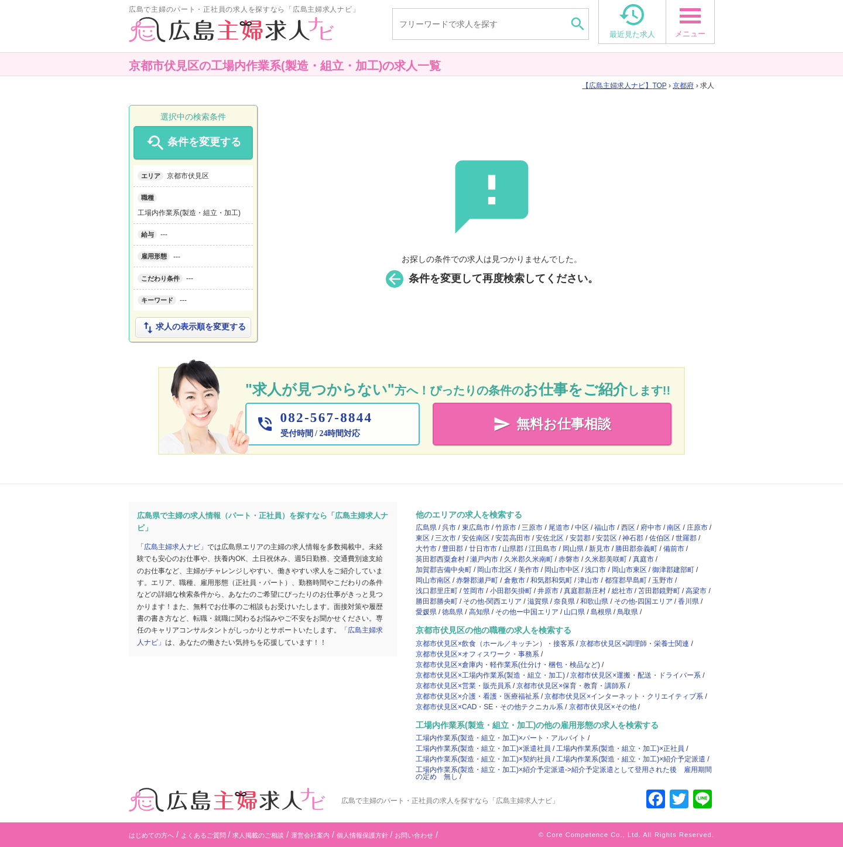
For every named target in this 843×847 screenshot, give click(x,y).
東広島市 (476, 527)
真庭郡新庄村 (585, 591)
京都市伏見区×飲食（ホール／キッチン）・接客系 (495, 643)
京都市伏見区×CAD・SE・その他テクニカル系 (489, 707)
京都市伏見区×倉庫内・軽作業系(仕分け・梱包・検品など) (508, 665)
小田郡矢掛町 (511, 591)
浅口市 (595, 570)
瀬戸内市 (484, 559)
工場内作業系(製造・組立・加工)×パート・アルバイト (501, 738)
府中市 (651, 527)
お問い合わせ (414, 835)
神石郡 (632, 538)
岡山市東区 (629, 570)
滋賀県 (538, 601)
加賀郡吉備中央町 (444, 570)
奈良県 (564, 601)
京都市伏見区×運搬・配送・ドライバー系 (635, 675)
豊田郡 (452, 549)
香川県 (688, 601)
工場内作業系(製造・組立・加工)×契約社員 (483, 759)
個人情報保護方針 (362, 835)
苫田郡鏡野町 (659, 591)
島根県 (601, 612)
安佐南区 (476, 538)
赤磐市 (569, 559)
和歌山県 (594, 601)
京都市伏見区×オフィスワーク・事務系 (477, 654)
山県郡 (512, 549)
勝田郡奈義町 (636, 549)
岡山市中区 (562, 570)
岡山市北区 (494, 570)
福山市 (604, 527)
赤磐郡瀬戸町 (477, 580)
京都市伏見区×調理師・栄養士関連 (634, 643)
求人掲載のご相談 (258, 835)
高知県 (479, 612)
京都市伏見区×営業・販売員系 (463, 686)
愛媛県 (426, 612)
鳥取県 (627, 612)
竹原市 (505, 527)
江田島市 (543, 549)
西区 (628, 527)
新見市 (599, 549)
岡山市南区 (433, 580)
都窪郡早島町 (626, 580)
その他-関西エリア (492, 601)
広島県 (426, 527)
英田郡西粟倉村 (440, 559)
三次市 (445, 538)
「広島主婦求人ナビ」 (172, 547)
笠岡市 (473, 591)
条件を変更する (193, 143)
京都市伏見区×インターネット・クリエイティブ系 (623, 696)
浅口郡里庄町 (437, 591)
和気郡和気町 (551, 580)
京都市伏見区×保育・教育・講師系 (571, 686)
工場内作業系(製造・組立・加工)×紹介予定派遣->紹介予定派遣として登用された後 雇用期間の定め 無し (564, 773)
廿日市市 (483, 549)
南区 (674, 527)
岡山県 (573, 549)
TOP (624, 85)
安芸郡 (580, 538)
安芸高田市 (512, 538)
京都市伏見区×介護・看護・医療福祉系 (477, 696)
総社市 (622, 591)
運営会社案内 (310, 835)
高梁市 (696, 591)
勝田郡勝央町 (437, 601)
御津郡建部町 (673, 570)
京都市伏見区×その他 (602, 707)
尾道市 (559, 527)
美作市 (528, 570)
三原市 (532, 527)
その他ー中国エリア (526, 612)
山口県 (574, 612)
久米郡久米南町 (528, 559)
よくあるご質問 (203, 835)
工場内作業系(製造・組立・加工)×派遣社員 (483, 748)
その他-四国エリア (643, 601)
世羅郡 (686, 538)
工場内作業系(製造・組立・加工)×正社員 (620, 748)
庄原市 (697, 527)
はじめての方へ (151, 835)
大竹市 (426, 549)
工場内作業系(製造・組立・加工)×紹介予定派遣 (630, 759)
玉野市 (662, 580)
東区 (423, 538)
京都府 (683, 85)
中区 (582, 527)
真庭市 (643, 559)
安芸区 (606, 538)
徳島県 (452, 612)
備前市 (673, 549)
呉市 (449, 527)
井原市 (547, 591)
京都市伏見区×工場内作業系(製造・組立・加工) (490, 675)
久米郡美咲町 (606, 559)
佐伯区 (659, 538)
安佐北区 (550, 538)
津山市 (588, 580)
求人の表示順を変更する (193, 327)
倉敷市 (514, 580)
